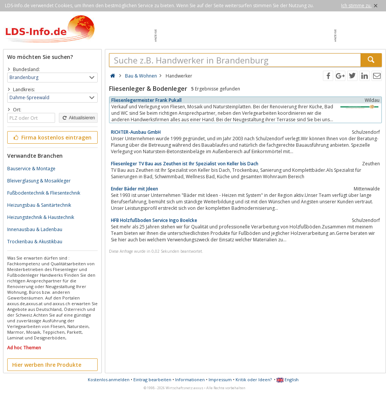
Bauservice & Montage (31, 168)
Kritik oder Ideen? (254, 379)
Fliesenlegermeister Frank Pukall (146, 100)
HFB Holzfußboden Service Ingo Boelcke (154, 220)
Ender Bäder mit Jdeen (134, 188)
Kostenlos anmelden (109, 379)
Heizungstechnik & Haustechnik (40, 217)
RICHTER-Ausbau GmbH (136, 132)
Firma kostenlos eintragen (52, 137)
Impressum (220, 379)
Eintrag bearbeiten (152, 379)
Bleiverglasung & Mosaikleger (39, 180)
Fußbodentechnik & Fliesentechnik (43, 193)
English (288, 379)
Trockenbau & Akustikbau (34, 241)
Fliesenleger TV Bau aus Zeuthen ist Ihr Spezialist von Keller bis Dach (184, 163)
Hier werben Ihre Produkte (46, 364)
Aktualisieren (78, 117)
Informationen (190, 379)
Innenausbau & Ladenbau (34, 229)
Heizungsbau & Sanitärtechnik (39, 205)
